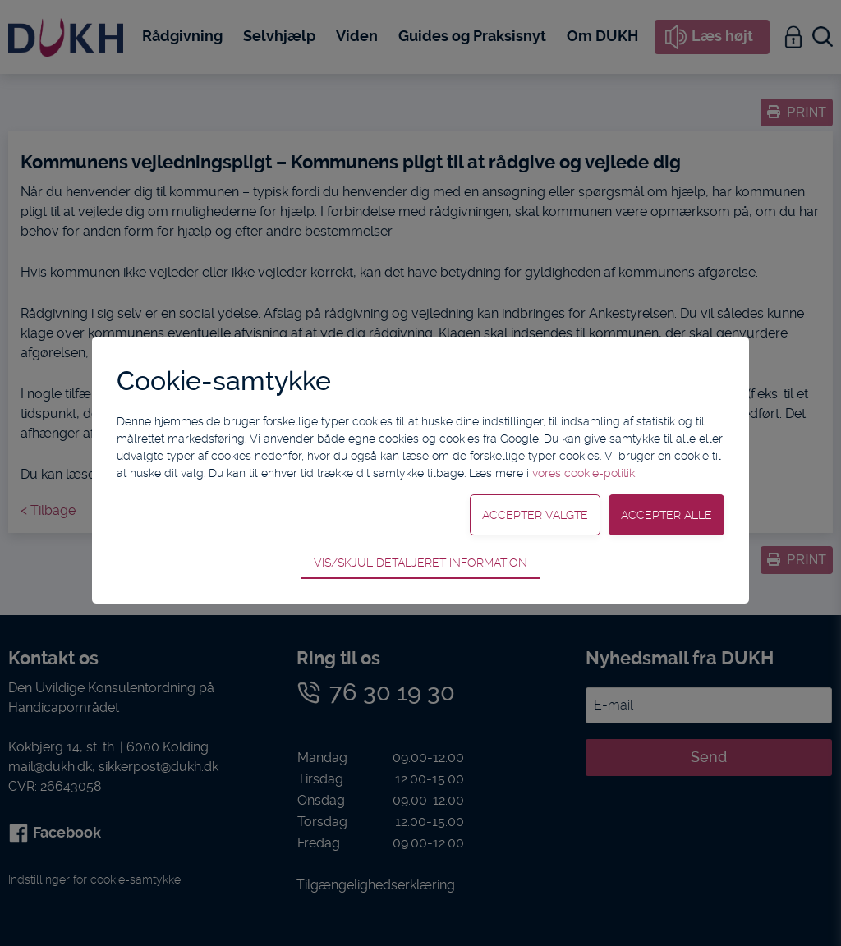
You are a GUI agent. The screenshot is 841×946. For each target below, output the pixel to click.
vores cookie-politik (583, 473)
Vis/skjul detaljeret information (420, 562)
